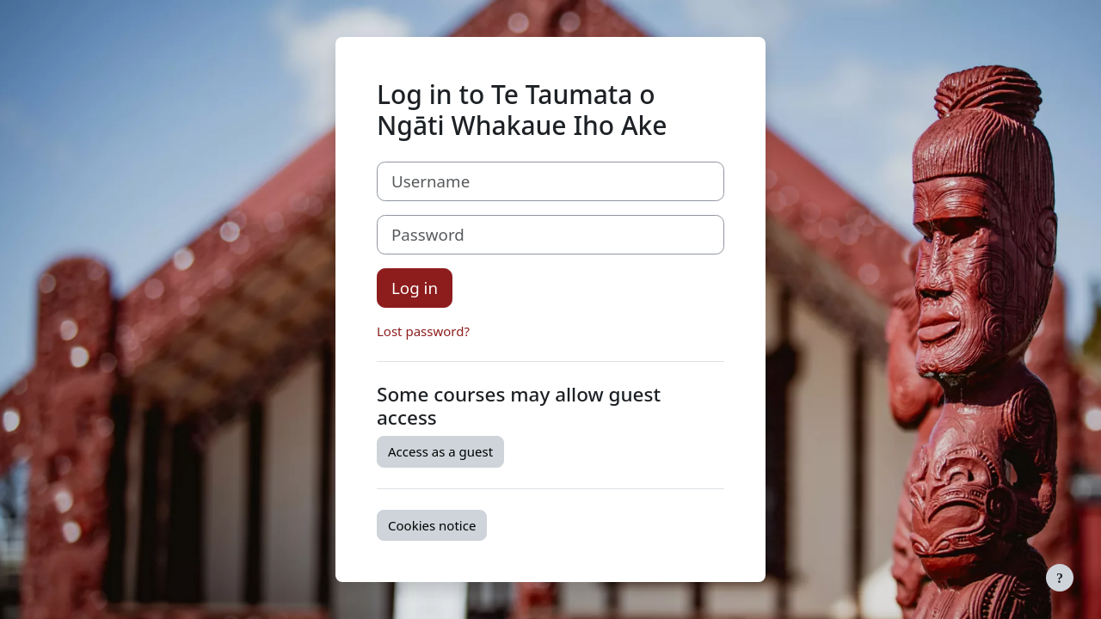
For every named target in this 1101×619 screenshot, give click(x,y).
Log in (414, 287)
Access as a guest (440, 451)
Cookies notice (432, 525)
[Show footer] (1059, 577)
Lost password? (423, 331)
